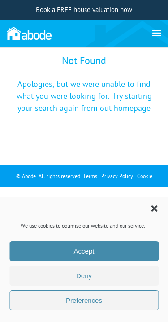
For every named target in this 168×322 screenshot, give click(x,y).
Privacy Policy (117, 176)
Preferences (84, 300)
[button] (154, 208)
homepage (132, 108)
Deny (84, 276)
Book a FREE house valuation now (84, 10)
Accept (84, 251)
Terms (90, 176)
